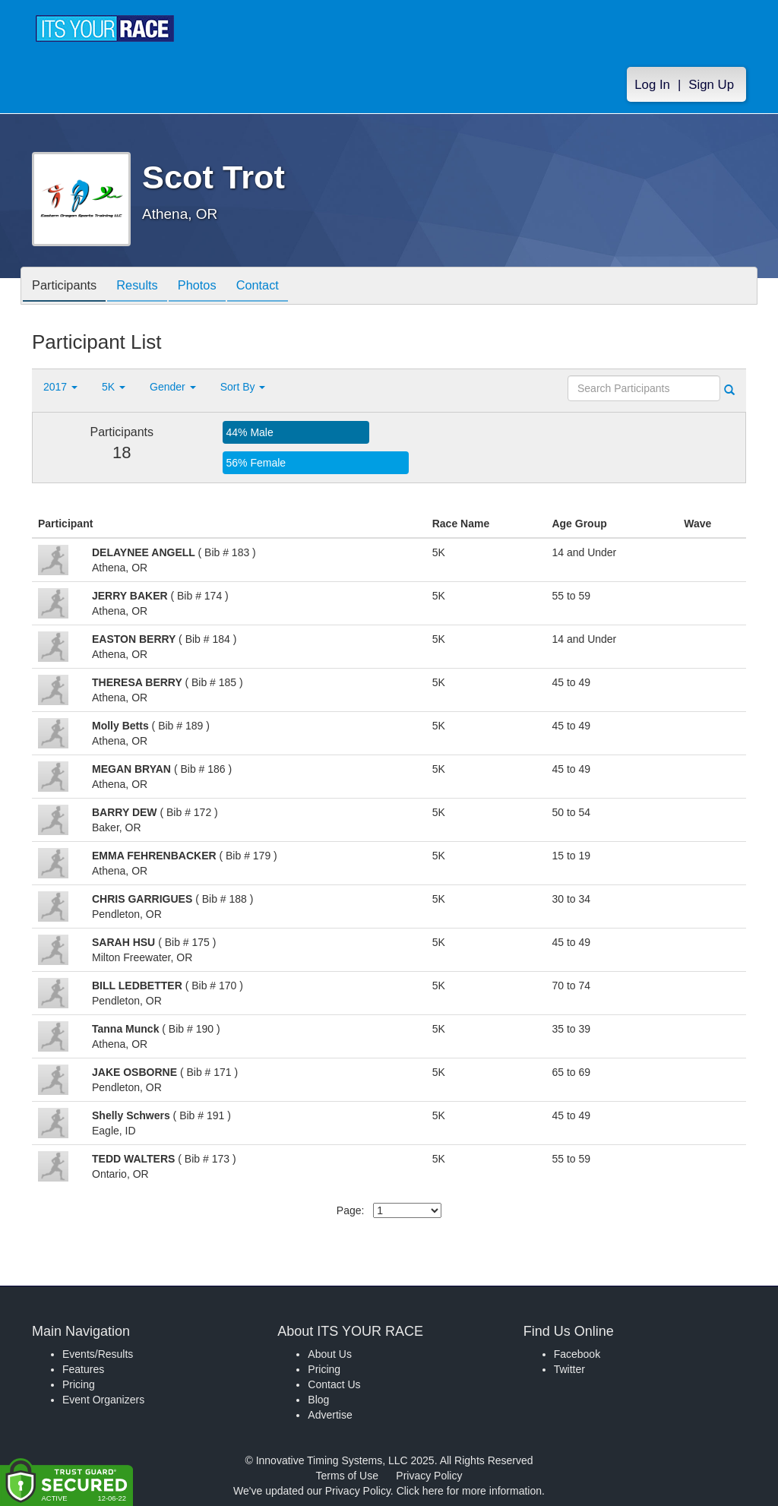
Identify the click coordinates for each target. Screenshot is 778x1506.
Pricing (78, 1384)
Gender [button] (173, 387)
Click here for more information (469, 1491)
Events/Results (97, 1354)
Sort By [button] (243, 387)
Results (146, 287)
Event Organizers (103, 1400)
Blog (318, 1400)
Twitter (569, 1369)
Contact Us (334, 1384)
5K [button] (113, 387)
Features (83, 1369)
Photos (212, 287)
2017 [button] (60, 387)
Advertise (330, 1415)
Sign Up (711, 85)
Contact (278, 287)
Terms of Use (347, 1476)
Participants (67, 287)
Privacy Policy (429, 1476)
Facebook (577, 1354)
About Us (330, 1354)
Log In (652, 85)
